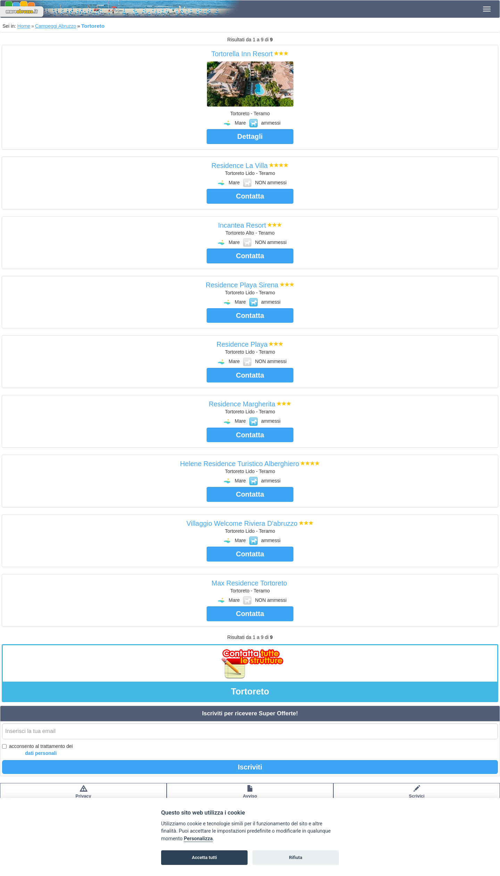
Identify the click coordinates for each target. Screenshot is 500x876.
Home (23, 26)
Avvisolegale (250, 795)
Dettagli (249, 136)
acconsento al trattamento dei (37, 750)
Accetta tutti (204, 857)
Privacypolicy (83, 795)
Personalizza (198, 839)
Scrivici (417, 795)
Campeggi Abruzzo (55, 26)
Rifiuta (295, 857)
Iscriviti (250, 767)
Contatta (250, 196)
